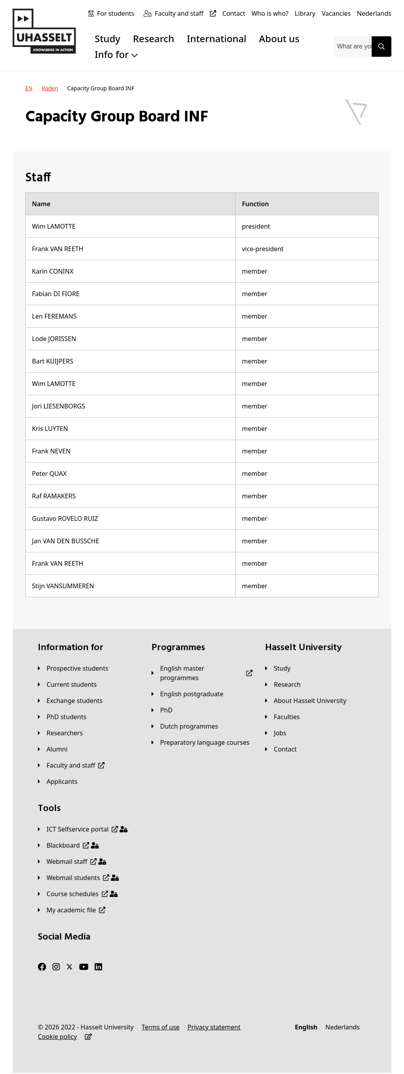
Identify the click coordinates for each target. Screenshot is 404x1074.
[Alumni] (52, 749)
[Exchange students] (70, 700)
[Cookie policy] (57, 1036)
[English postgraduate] (187, 694)
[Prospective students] (73, 668)
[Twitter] (69, 967)
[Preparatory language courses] (200, 742)
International (217, 38)
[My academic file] (71, 910)
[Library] (305, 13)
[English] (306, 1027)
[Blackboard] (68, 845)
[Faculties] (282, 717)
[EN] (28, 88)
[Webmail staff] (72, 861)
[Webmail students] (78, 877)
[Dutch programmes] (185, 726)
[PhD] (162, 710)
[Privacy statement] (213, 1027)
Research (153, 38)
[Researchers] (60, 733)
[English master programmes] (202, 673)
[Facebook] (42, 967)
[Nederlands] (374, 13)
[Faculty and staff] (187, 13)
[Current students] (67, 684)
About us (279, 38)
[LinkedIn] (98, 967)
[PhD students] (62, 717)
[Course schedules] (78, 894)
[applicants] (57, 781)
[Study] (277, 668)
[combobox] (353, 46)
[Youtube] (83, 967)
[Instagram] (56, 967)
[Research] (283, 684)
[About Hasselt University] (305, 700)
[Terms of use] (161, 1027)
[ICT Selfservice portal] (82, 829)
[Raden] (49, 88)
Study (107, 38)
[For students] (117, 13)
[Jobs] (275, 733)
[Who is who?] (269, 13)
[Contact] (234, 13)
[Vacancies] (336, 13)
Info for (116, 54)
